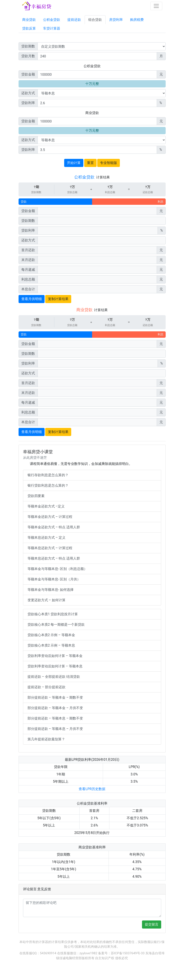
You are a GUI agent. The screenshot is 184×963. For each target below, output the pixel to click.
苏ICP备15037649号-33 (128, 953)
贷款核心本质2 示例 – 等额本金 (51, 635)
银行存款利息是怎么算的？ (48, 475)
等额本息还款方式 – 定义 (46, 538)
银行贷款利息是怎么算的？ (48, 485)
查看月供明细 (31, 299)
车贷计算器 (51, 28)
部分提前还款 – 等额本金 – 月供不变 (55, 708)
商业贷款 (29, 20)
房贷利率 (116, 20)
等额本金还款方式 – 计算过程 (50, 517)
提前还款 (74, 20)
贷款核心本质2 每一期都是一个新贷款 (56, 625)
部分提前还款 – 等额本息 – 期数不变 (55, 718)
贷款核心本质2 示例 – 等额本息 (51, 645)
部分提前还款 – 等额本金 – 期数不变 (55, 697)
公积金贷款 (51, 20)
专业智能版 (108, 163)
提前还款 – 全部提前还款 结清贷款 (54, 677)
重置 (90, 163)
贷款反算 (29, 28)
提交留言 (151, 924)
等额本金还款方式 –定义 (46, 506)
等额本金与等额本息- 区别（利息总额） (57, 569)
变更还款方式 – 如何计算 (46, 600)
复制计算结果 (58, 299)
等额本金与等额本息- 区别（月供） (54, 579)
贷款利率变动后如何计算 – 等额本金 (55, 656)
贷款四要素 (36, 496)
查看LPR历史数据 (92, 789)
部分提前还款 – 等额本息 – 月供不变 (55, 729)
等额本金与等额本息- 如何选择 (51, 590)
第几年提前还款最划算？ (46, 739)
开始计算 (74, 163)
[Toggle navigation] (156, 6)
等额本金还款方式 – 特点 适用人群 (54, 527)
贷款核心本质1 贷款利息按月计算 (53, 614)
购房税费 (137, 20)
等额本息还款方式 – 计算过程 (50, 548)
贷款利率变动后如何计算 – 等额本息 (55, 666)
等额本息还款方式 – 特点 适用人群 (54, 558)
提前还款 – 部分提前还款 (46, 687)
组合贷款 (95, 20)
